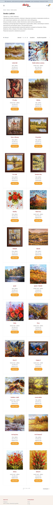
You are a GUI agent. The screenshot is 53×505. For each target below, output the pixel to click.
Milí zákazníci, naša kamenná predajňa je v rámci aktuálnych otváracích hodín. (26, 1)
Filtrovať (5, 37)
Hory (38, 323)
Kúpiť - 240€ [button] (14, 257)
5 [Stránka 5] (29, 488)
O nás (28, 503)
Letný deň (14, 63)
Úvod (28, 502)
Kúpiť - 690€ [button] (38, 332)
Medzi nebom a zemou (38, 63)
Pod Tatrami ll (38, 434)
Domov (4, 10)
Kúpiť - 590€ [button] (38, 109)
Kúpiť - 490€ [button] (14, 71)
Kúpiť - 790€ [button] (38, 71)
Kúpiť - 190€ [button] (38, 369)
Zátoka (38, 100)
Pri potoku (38, 137)
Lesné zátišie (38, 397)
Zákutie (38, 249)
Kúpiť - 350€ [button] (14, 480)
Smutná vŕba (38, 174)
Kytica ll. (38, 472)
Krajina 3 (38, 360)
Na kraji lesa (14, 434)
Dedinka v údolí (15, 397)
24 (25, 37)
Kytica (14, 472)
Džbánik (15, 249)
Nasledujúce (46, 488)
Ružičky (15, 211)
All (27, 37)
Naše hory (38, 211)
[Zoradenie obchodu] (43, 37)
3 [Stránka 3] (26, 488)
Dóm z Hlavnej (15, 137)
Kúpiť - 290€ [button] (38, 146)
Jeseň (14, 286)
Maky (14, 323)
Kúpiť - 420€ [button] (14, 109)
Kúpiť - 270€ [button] (38, 480)
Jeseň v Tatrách (38, 286)
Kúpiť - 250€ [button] (14, 220)
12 (23, 37)
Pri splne (15, 100)
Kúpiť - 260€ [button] (38, 183)
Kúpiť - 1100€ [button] (14, 406)
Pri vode (15, 174)
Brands (8, 10)
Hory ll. (15, 360)
